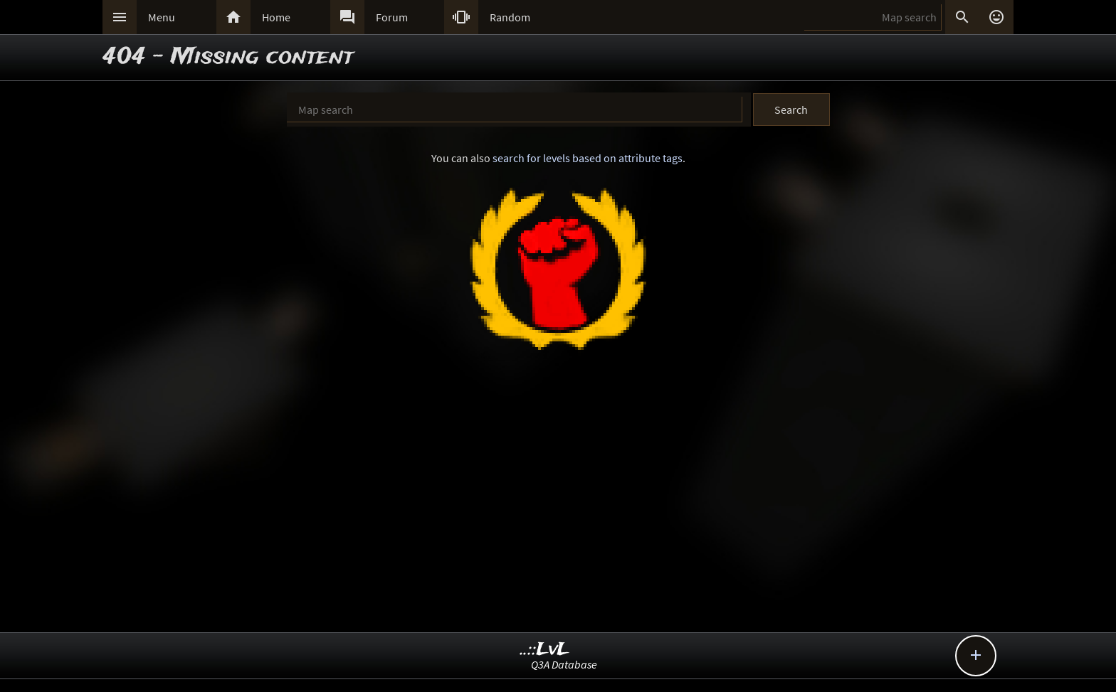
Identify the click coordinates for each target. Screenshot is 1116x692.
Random (510, 17)
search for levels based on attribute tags (588, 158)
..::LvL (545, 649)
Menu (161, 17)
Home (276, 17)
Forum (392, 17)
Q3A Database (564, 664)
